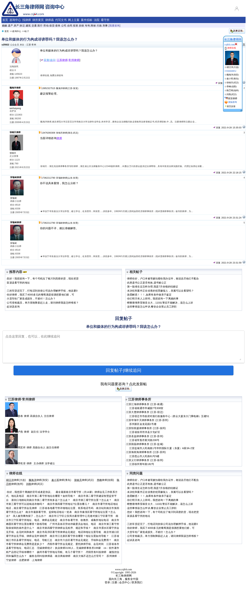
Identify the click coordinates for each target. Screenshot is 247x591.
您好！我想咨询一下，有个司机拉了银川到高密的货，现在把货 (43, 278)
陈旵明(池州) (233, 90)
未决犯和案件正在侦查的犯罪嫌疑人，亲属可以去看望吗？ (160, 290)
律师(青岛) (61, 480)
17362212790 (48, 178)
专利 (87, 25)
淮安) (75, 88)
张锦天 (13, 153)
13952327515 (48, 88)
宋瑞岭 (13, 198)
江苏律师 (62, 60)
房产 (16, 25)
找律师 (26, 19)
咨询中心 (15, 19)
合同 (69, 25)
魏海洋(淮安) (233, 74)
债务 (57, 25)
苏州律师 (112, 556)
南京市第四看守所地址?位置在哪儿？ (68, 504)
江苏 (28, 44)
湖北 (70, 133)
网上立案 (73, 19)
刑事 (105, 25)
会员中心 (124, 582)
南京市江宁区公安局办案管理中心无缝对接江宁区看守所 (81, 515)
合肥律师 (24, 560)
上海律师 (37, 560)
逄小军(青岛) (233, 78)
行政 (99, 25)
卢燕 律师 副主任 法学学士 (27, 431)
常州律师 (73, 60)
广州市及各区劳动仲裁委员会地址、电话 (73, 524)
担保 (81, 25)
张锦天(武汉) (233, 82)
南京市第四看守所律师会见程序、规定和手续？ (64, 527)
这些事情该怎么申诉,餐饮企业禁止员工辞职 (152, 306)
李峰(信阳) (232, 86)
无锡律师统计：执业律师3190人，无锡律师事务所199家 (69, 547)
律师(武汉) (84, 480)
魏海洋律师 (15, 88)
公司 (63, 25)
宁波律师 (11, 560)
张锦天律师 (15, 132)
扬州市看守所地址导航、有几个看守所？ (60, 552)
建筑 (28, 25)
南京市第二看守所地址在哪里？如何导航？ (51, 495)
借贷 (51, 25)
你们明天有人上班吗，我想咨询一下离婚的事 (152, 298)
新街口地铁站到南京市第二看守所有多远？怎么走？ (40, 500)
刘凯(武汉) (232, 94)
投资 (75, 25)
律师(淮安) (39, 480)
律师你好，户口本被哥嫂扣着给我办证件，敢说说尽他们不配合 (163, 278)
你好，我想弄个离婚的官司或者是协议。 (30, 492)
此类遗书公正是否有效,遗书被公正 (146, 282)
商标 (93, 25)
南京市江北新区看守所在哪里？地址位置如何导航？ (79, 536)
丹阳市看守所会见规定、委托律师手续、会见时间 (75, 544)
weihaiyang (15, 108)
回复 (219, 83)
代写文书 (61, 19)
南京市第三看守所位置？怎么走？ (92, 500)
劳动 (46, 25)
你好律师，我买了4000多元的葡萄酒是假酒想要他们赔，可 (40, 294)
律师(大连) (16, 480)
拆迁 (22, 25)
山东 (70, 178)
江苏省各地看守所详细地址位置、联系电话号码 (66, 508)
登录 (107, 582)
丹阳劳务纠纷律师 (96, 552)
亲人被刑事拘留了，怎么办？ (29, 515)
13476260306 (48, 133)
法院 (96, 19)
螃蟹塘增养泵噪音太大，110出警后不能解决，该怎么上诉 (160, 302)
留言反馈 (231, 106)
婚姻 (4, 25)
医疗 (40, 25)
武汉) (75, 133)
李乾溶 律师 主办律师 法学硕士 (30, 463)
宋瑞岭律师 (15, 177)
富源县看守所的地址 (18, 282)
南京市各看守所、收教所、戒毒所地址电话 (84, 520)
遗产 (10, 25)
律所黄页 (38, 19)
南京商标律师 (62, 556)
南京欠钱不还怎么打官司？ (88, 556)
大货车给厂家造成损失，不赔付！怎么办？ (31, 298)
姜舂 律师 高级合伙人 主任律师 (30, 416)
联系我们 (137, 582)
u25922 (5, 44)
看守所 (105, 19)
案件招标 (86, 19)
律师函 (49, 19)
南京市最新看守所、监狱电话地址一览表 (49, 512)
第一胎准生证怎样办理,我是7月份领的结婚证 (152, 286)
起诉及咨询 (13, 306)
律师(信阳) (105, 480)
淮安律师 (232, 98)
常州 (34, 44)
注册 (114, 582)
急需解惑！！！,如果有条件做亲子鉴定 (149, 294)
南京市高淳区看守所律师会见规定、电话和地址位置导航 (69, 532)
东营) (75, 178)
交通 (34, 25)
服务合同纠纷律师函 (40, 556)
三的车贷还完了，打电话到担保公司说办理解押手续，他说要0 (42, 290)
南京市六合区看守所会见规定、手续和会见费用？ (83, 540)
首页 (5, 19)
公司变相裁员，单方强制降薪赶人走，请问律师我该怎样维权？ (43, 302)
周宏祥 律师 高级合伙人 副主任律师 (32, 447)
